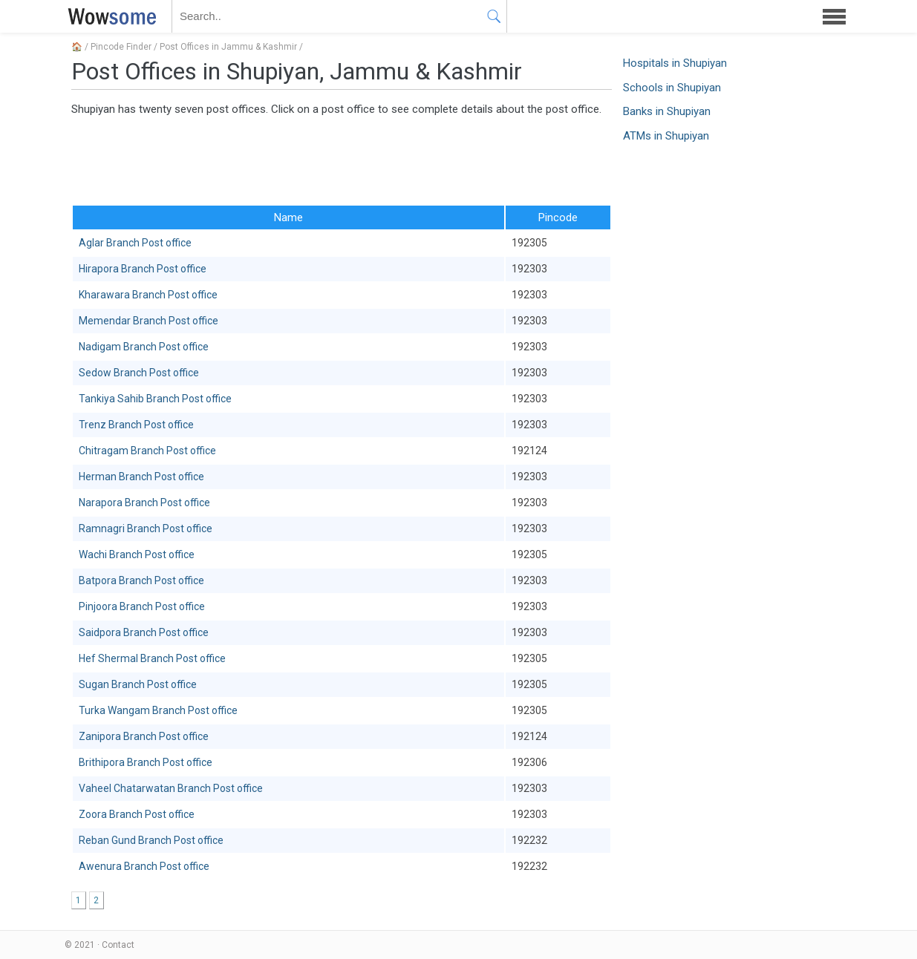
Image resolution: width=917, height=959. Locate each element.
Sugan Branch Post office (138, 684)
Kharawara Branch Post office (148, 295)
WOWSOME (109, 16)
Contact (118, 945)
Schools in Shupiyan (672, 87)
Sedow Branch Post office (139, 373)
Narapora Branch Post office (144, 502)
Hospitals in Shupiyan (675, 63)
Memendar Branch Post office (148, 321)
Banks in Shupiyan (667, 111)
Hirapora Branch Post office (142, 269)
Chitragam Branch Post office (147, 450)
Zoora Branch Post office (137, 814)
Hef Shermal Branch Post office (152, 658)
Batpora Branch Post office (141, 580)
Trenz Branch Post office (136, 425)
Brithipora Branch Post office (145, 762)
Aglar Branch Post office (135, 243)
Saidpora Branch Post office (144, 632)
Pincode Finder (121, 47)
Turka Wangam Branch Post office (158, 710)
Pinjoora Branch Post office (142, 606)
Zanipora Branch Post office (144, 736)
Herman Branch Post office (141, 476)
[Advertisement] (341, 159)
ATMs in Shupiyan (666, 136)
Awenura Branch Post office (144, 866)
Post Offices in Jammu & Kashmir (228, 47)
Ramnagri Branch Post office (145, 528)
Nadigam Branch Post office (144, 347)
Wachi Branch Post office (137, 554)
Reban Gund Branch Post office (151, 840)
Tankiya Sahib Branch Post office (155, 399)
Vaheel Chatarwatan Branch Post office (171, 788)
